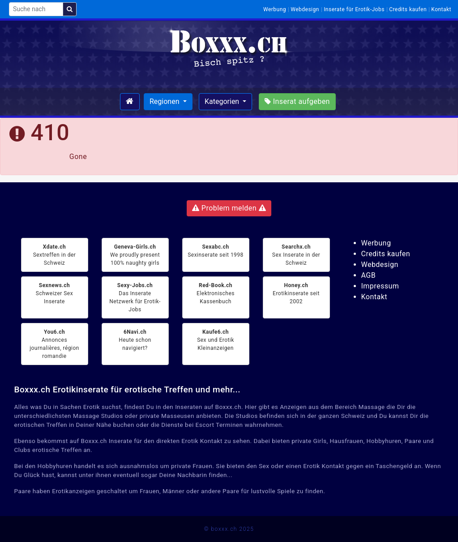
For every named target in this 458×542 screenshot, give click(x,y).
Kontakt (441, 9)
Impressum (380, 286)
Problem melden (229, 208)
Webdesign (305, 9)
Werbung (274, 9)
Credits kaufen (408, 9)
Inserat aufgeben (297, 101)
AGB (368, 275)
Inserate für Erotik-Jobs (354, 9)
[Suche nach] (36, 9)
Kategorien (223, 101)
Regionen (165, 101)
